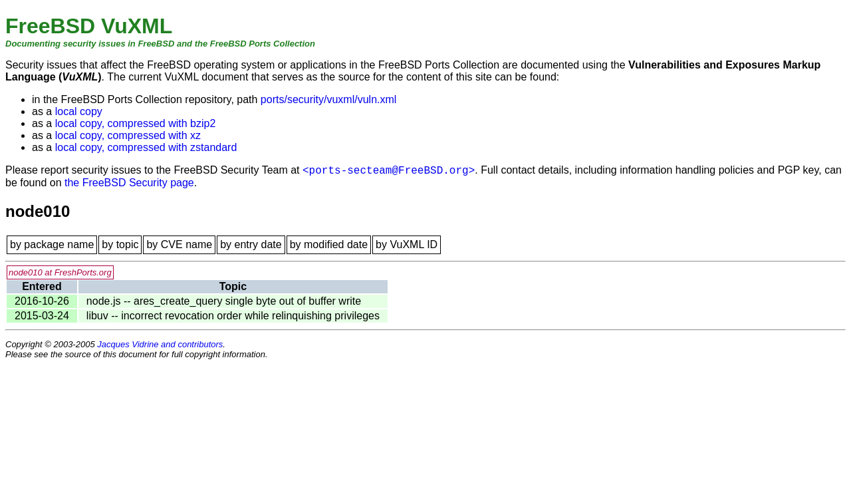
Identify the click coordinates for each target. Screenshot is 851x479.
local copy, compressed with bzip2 (135, 123)
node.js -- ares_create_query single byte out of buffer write (223, 301)
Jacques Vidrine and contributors (160, 344)
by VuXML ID (406, 244)
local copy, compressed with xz (128, 135)
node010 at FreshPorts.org (60, 272)
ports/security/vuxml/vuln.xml (329, 99)
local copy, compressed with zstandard (146, 147)
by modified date (329, 244)
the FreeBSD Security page (129, 182)
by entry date (251, 244)
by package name (52, 244)
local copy (78, 111)
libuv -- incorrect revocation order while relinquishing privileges (233, 315)
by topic (120, 244)
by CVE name (179, 244)
